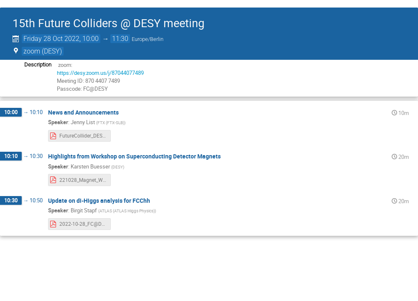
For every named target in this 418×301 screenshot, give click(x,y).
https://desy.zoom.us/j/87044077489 (100, 73)
